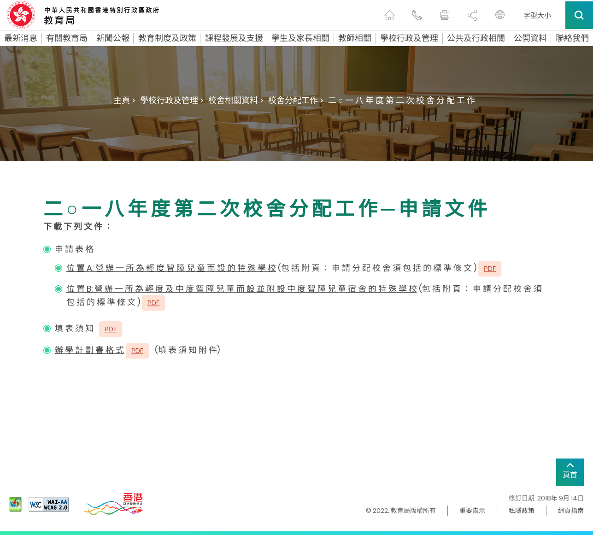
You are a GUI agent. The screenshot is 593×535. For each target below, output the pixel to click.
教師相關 (354, 38)
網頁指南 (571, 510)
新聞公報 (112, 38)
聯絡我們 (572, 38)
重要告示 (472, 510)
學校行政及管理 (409, 38)
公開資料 (530, 38)
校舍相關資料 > (236, 100)
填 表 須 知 (74, 328)
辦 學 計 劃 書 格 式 (89, 350)
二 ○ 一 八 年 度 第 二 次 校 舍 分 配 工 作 (401, 100)
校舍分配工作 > (295, 100)
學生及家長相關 (300, 38)
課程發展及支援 (234, 38)
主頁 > (124, 100)
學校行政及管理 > (172, 100)
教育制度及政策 (167, 38)
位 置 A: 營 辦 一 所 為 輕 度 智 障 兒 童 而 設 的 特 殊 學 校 (171, 268)
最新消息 (20, 38)
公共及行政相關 (476, 38)
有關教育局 (67, 38)
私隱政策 (521, 510)
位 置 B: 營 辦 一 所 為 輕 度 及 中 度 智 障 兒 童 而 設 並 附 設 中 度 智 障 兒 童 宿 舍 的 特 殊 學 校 (241, 288)
